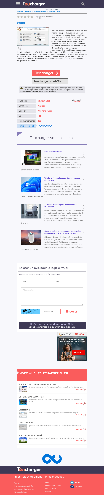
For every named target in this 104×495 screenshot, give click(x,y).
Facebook (78, 486)
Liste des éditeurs (20, 492)
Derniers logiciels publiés (23, 486)
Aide (47, 482)
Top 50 (16, 483)
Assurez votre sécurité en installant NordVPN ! (38, 91)
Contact (48, 491)
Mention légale (50, 488)
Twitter (77, 482)
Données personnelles (53, 485)
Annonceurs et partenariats (24, 489)
